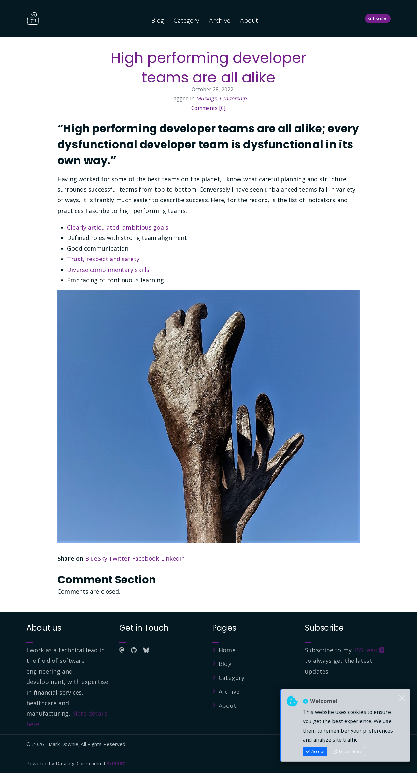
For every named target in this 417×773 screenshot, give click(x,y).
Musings (206, 98)
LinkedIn (173, 558)
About (249, 20)
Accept (315, 751)
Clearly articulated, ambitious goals (117, 227)
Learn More (347, 751)
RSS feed (368, 650)
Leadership (233, 98)
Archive (220, 20)
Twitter (119, 558)
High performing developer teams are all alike (209, 68)
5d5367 (116, 763)
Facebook (145, 558)
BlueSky (96, 558)
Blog (157, 20)
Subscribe (377, 18)
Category (186, 20)
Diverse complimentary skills (108, 270)
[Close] (402, 698)
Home (227, 650)
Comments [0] (208, 107)
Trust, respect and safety (103, 259)
